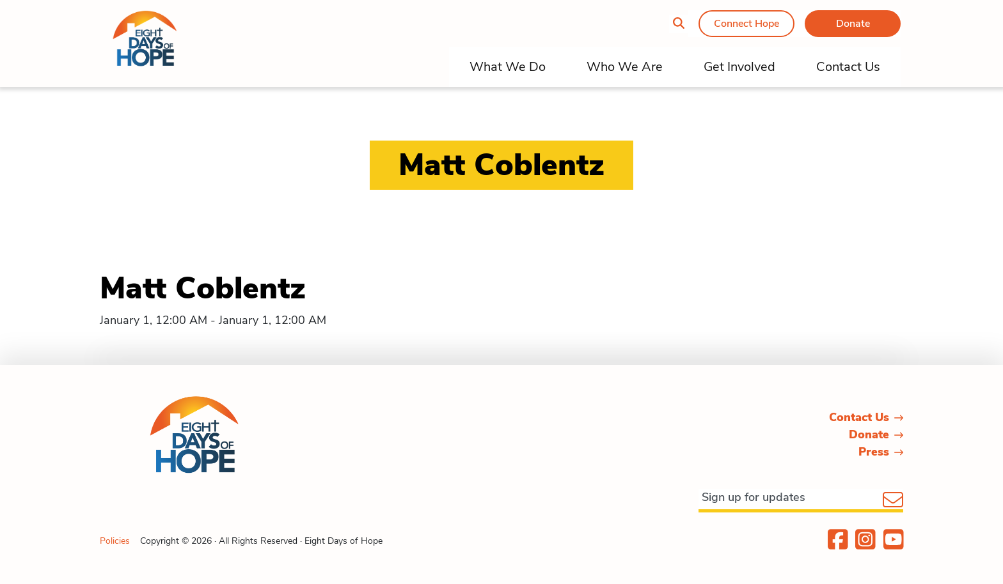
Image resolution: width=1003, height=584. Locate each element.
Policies (115, 541)
